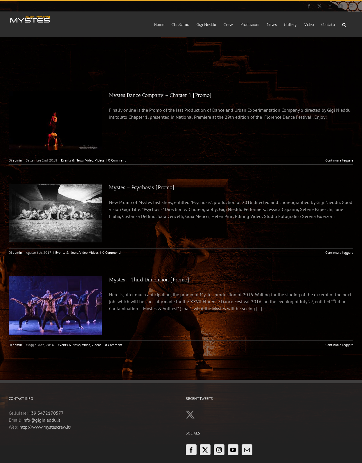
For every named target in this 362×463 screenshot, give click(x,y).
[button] (344, 24)
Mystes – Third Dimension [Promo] (149, 279)
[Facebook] (191, 449)
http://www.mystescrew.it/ (45, 427)
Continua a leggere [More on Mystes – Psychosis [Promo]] (339, 252)
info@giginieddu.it (41, 420)
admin (17, 160)
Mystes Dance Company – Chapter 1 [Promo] (160, 95)
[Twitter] (205, 449)
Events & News (72, 160)
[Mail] (247, 449)
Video (89, 160)
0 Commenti (117, 160)
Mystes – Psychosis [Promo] (141, 187)
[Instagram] (219, 449)
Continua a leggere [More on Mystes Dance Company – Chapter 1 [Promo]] (339, 160)
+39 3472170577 (46, 413)
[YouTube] (233, 449)
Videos (99, 160)
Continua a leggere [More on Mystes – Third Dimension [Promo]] (339, 345)
